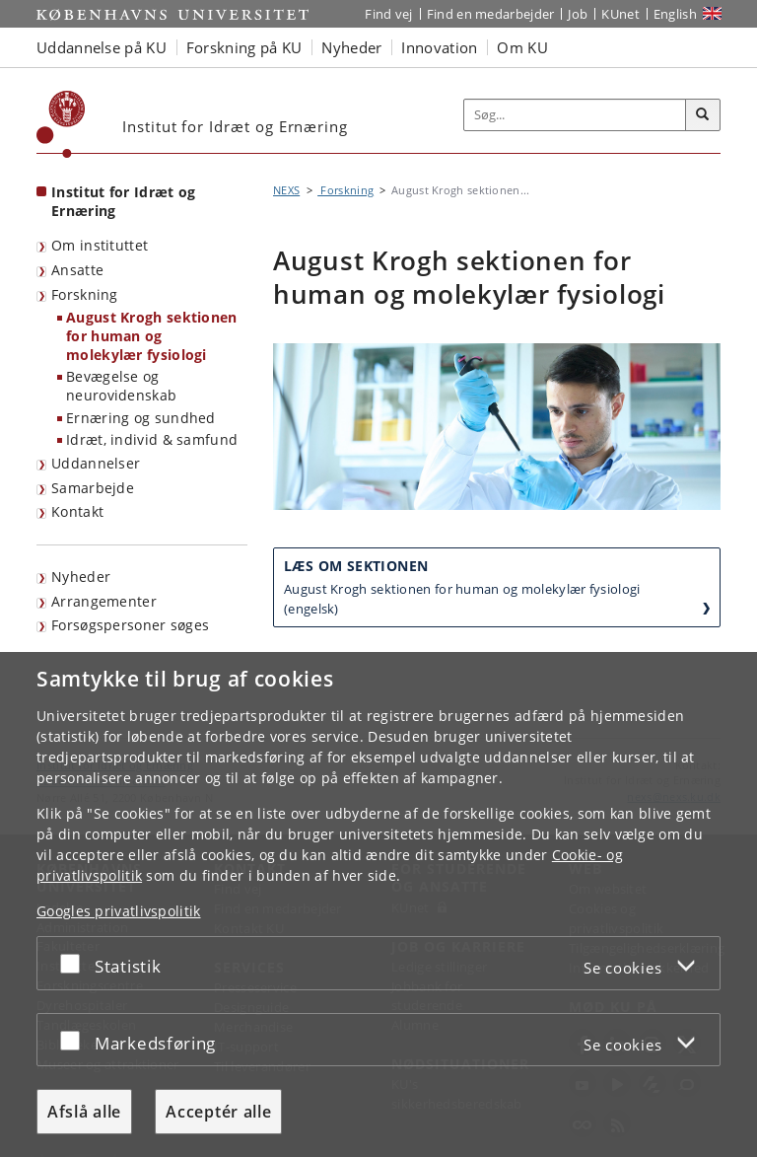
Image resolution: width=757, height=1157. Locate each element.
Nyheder (80, 576)
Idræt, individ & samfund (152, 439)
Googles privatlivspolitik (118, 911)
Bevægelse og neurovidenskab (121, 385)
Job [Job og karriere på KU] (577, 14)
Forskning (84, 294)
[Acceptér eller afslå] (75, 963)
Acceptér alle (218, 1111)
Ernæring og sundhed (141, 417)
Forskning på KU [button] (244, 47)
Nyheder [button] (351, 47)
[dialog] (378, 904)
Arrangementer (104, 601)
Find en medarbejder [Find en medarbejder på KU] (491, 14)
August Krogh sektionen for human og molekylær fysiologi (152, 335)
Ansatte (77, 269)
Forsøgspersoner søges (130, 624)
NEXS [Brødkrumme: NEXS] (286, 189)
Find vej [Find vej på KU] (388, 14)
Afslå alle (84, 1111)
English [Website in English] (675, 14)
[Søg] (703, 115)
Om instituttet (99, 245)
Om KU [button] (522, 47)
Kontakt (77, 511)
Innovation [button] (439, 47)
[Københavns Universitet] (61, 124)
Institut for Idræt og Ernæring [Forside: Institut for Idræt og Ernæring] (123, 201)
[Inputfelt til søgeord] (575, 115)
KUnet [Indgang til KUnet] (620, 14)
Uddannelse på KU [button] (101, 47)
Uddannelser (95, 463)
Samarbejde (92, 487)
